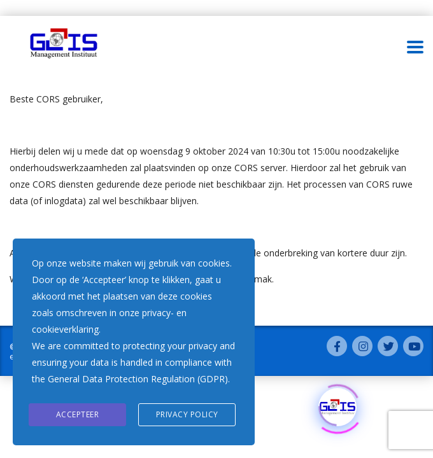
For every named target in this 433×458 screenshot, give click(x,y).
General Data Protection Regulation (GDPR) (138, 379)
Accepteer (77, 414)
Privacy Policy (187, 414)
